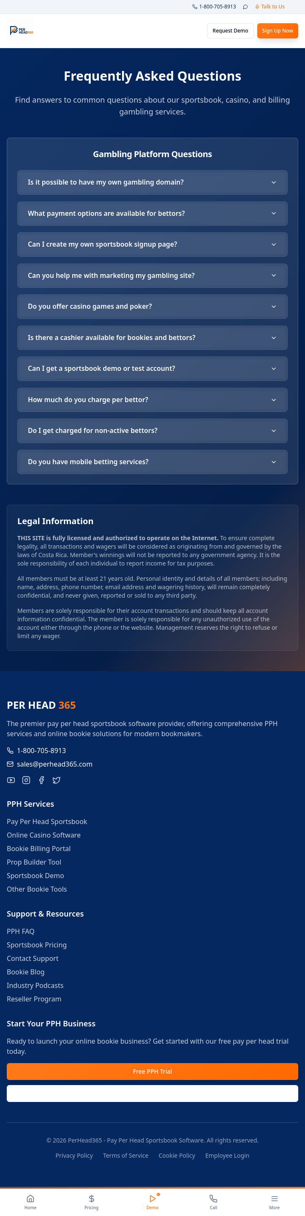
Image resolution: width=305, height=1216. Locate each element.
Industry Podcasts (35, 987)
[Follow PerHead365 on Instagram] (26, 782)
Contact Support (32, 960)
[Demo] (152, 1202)
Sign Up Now (277, 30)
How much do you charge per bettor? (152, 401)
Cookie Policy (176, 1157)
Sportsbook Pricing (37, 947)
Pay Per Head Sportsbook (47, 823)
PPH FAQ (21, 933)
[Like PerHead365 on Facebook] (41, 782)
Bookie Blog (26, 974)
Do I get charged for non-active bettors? (152, 432)
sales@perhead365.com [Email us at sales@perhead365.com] (50, 766)
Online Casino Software (44, 837)
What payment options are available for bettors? (152, 213)
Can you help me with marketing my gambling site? (152, 276)
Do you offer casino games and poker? (152, 307)
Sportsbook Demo (35, 877)
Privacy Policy (74, 1157)
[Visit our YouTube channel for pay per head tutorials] (11, 782)
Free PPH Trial (152, 1073)
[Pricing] (91, 1202)
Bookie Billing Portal (39, 850)
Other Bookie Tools (37, 891)
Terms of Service (126, 1157)
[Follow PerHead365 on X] (56, 782)
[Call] (213, 1202)
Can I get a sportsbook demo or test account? (152, 370)
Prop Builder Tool (34, 864)
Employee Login (227, 1157)
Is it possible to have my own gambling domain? (152, 182)
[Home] (30, 1202)
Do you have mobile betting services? (152, 463)
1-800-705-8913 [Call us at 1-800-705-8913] (36, 752)
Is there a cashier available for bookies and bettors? (152, 338)
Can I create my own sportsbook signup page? (152, 245)
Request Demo (230, 30)
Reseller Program (34, 1001)
